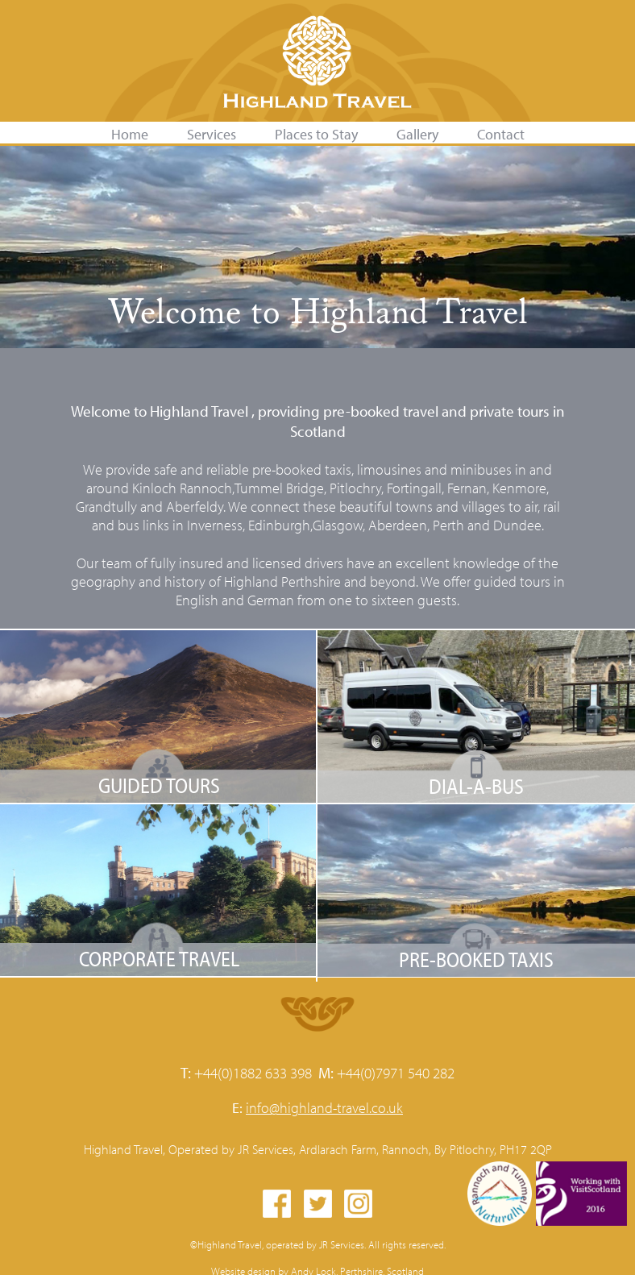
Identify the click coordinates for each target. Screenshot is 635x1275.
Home (129, 134)
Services (211, 134)
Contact (501, 134)
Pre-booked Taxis (476, 959)
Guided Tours (159, 785)
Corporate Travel (159, 958)
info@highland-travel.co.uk (324, 1107)
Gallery (417, 134)
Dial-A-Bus (476, 786)
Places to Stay (316, 134)
